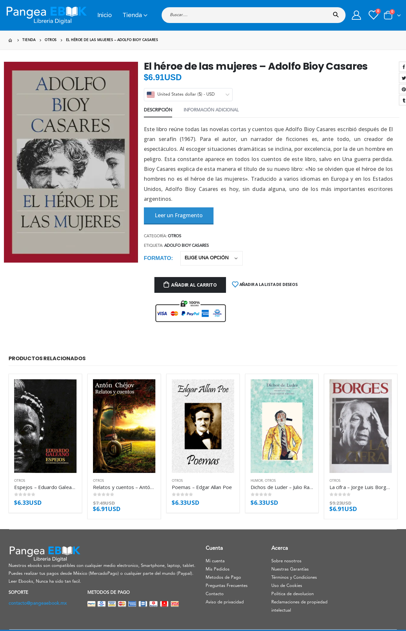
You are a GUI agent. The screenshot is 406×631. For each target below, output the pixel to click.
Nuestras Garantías (290, 569)
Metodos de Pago (223, 577)
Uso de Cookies (286, 586)
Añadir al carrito (193, 285)
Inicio (104, 15)
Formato (157, 258)
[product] (45, 426)
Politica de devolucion (292, 594)
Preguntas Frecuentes (227, 586)
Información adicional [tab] (211, 110)
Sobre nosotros (286, 561)
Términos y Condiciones (294, 577)
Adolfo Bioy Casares (186, 246)
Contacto (215, 594)
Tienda (132, 15)
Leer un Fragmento (179, 215)
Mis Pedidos (218, 569)
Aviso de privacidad (225, 602)
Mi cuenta (215, 561)
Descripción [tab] (158, 110)
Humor (257, 480)
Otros (174, 236)
